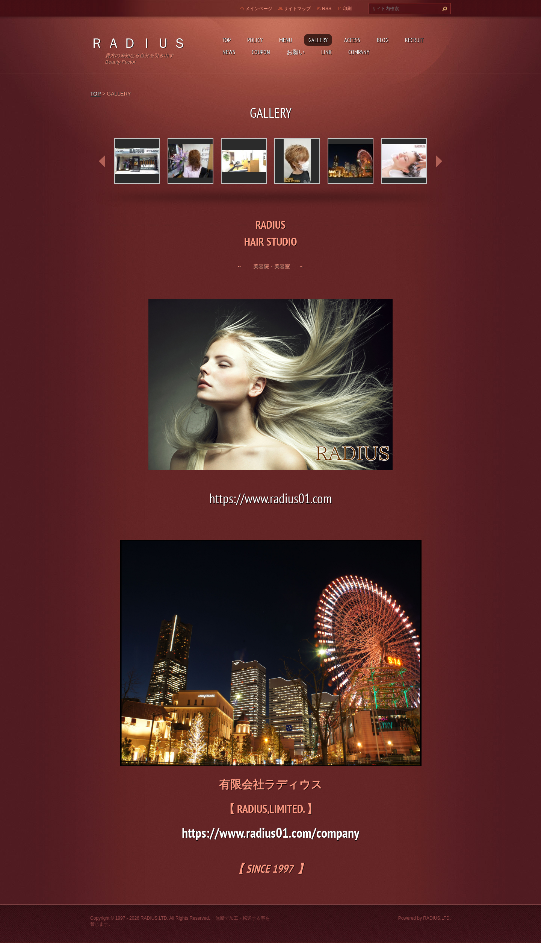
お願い (296, 52)
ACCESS (352, 40)
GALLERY (318, 40)
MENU (285, 40)
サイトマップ (297, 8)
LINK (326, 52)
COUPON (261, 52)
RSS (326, 8)
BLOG (382, 40)
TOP (226, 40)
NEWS (228, 52)
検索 (443, 8)
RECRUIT (414, 40)
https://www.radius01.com (270, 498)
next (439, 161)
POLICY (255, 40)
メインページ (258, 8)
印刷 (347, 8)
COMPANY (358, 52)
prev (102, 161)
